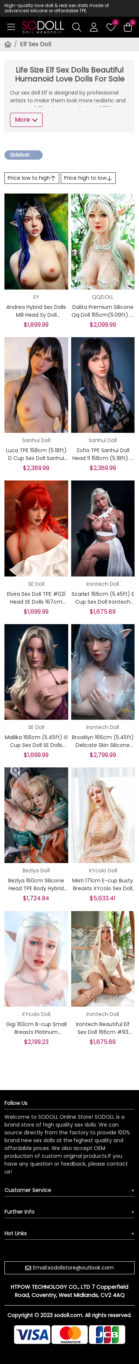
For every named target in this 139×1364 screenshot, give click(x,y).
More (26, 119)
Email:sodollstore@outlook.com (73, 1267)
